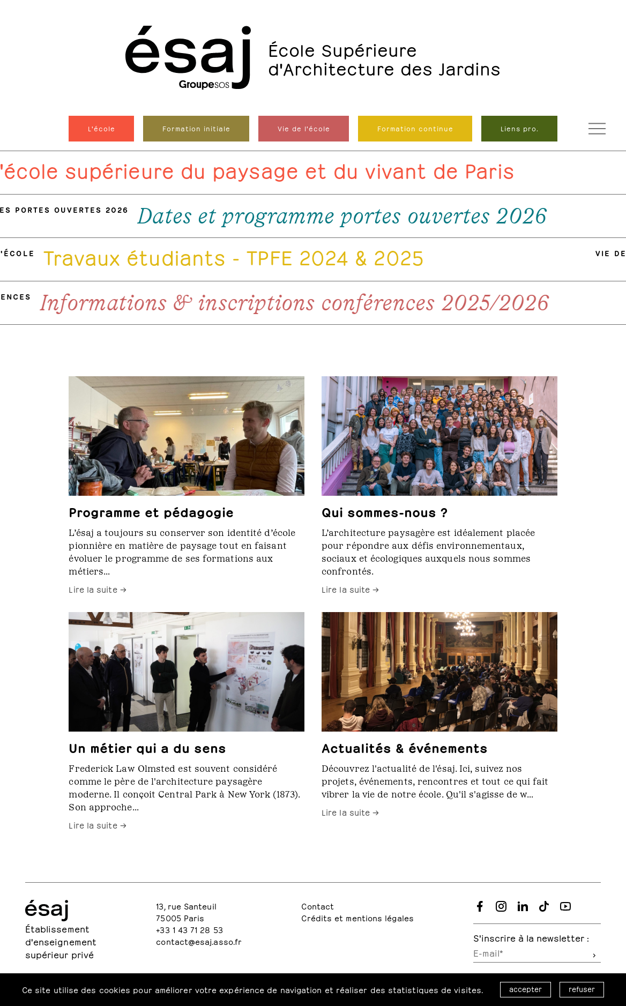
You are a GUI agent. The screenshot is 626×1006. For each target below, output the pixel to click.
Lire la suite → (97, 588)
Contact (317, 905)
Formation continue (415, 128)
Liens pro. (520, 128)
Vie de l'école (304, 128)
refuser (582, 988)
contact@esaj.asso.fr (199, 941)
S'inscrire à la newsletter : (531, 937)
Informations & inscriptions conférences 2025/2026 (298, 303)
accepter (525, 988)
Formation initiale (196, 128)
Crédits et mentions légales (357, 917)
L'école (101, 128)
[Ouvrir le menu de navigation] (597, 128)
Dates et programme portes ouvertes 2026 (346, 216)
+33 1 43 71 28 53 (189, 929)
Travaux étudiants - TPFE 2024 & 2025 (238, 255)
